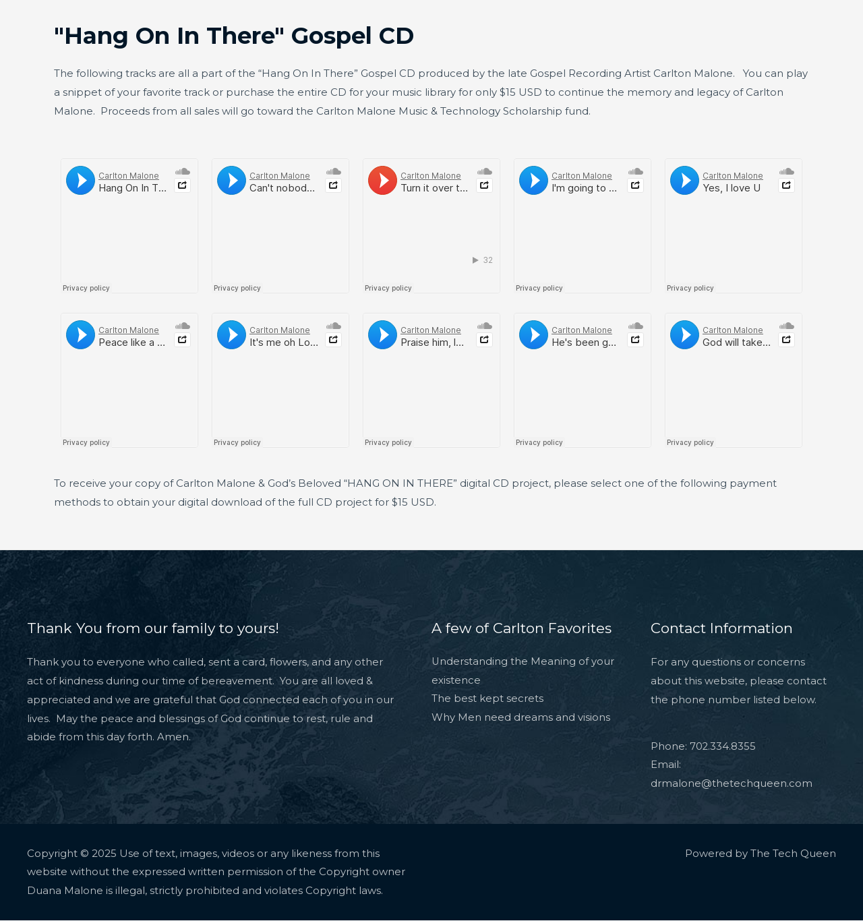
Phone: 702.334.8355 (703, 746)
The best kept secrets (487, 699)
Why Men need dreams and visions (521, 718)
